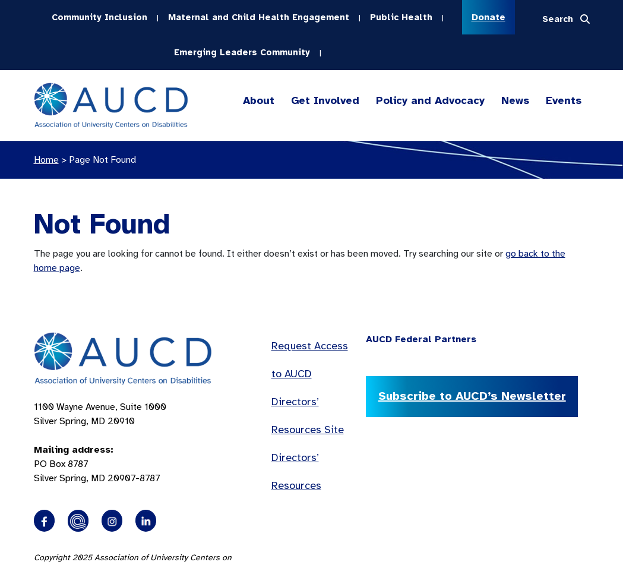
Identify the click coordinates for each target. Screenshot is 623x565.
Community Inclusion (99, 16)
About (259, 99)
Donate (488, 17)
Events (563, 99)
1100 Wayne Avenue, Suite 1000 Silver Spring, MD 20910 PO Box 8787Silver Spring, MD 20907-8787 (100, 441)
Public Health (401, 16)
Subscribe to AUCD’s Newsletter (471, 394)
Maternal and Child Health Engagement (258, 16)
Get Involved (324, 99)
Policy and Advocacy (430, 99)
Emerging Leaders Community (242, 51)
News (515, 99)
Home (46, 159)
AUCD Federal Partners (421, 338)
